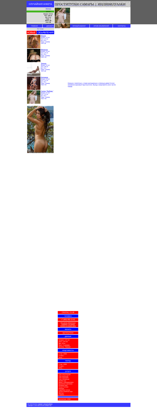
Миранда (44, 50)
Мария (43, 36)
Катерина (44, 77)
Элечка (43, 63)
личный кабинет (48, 404)
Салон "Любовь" (47, 91)
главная (40, 404)
